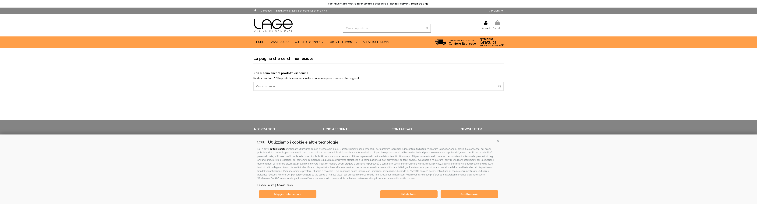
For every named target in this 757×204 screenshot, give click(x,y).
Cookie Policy (285, 185)
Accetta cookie (469, 194)
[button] (498, 141)
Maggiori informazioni (287, 194)
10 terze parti (277, 149)
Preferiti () (496, 10)
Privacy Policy (265, 185)
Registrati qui (420, 3)
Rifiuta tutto (408, 194)
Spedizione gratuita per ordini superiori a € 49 (301, 10)
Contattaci (267, 10)
